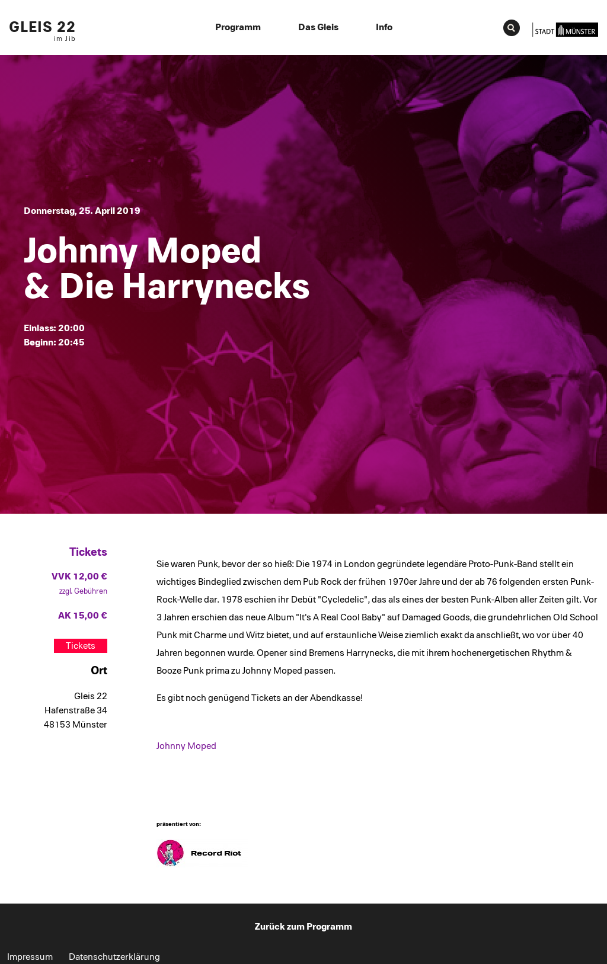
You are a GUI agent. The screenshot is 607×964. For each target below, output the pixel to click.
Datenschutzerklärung (114, 957)
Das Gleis (318, 27)
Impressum (30, 957)
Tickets (80, 646)
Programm (238, 27)
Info (384, 27)
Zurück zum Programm (303, 926)
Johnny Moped (186, 746)
